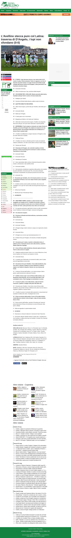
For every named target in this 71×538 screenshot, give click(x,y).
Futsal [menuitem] (65, 10)
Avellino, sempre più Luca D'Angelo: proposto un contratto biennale (32, 498)
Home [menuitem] (2, 10)
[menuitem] (69, 10)
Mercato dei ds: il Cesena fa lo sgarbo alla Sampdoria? (29, 508)
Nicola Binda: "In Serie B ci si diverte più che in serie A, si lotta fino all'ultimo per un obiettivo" (38, 495)
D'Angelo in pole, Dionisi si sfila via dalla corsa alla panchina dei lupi (23, 410)
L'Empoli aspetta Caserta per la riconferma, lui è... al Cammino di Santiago (34, 516)
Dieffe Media (37, 533)
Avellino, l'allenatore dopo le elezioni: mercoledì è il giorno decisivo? (32, 430)
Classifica (4, 173)
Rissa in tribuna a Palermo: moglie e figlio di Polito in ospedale (31, 488)
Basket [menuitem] (46, 10)
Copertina (19, 354)
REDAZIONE (29, 531)
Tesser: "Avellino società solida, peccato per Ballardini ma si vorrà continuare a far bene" (37, 521)
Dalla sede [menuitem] (22, 10)
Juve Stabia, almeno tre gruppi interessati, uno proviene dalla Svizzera (33, 478)
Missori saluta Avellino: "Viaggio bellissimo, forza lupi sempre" (31, 452)
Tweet (24, 363)
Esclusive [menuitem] (15, 10)
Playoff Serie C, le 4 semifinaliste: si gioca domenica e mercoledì (31, 486)
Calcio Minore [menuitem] (58, 10)
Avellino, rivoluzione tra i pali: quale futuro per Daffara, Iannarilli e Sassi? (33, 435)
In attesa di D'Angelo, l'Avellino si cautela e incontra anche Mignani (32, 471)
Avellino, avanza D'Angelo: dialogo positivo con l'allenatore (41, 410)
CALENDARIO (35, 531)
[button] (6, 110)
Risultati (6, 112)
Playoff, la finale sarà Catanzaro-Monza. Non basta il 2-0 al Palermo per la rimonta (36, 493)
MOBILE (45, 531)
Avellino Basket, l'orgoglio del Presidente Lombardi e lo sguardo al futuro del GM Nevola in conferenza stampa (42, 447)
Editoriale (51, 35)
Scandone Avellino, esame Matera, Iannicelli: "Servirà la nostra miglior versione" (35, 432)
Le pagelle (51, 106)
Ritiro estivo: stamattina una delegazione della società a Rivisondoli (32, 523)
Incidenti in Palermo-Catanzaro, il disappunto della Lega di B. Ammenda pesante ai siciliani (38, 465)
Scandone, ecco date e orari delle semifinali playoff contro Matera (32, 455)
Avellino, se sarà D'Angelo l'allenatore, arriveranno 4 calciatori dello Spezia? (34, 475)
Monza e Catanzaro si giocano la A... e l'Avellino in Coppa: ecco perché (33, 476)
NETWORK (23, 531)
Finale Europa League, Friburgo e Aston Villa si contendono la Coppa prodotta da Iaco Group (38, 499)
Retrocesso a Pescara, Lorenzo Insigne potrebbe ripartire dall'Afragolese (33, 467)
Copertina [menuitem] (8, 10)
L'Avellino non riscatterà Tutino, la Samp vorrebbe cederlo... (30, 518)
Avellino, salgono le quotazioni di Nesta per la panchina (22, 389)
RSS (49, 531)
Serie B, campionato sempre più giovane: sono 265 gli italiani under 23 (33, 481)
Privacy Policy (40, 528)
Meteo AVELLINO (6, 157)
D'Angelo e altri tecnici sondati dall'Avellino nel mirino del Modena (32, 438)
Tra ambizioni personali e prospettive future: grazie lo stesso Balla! (62, 39)
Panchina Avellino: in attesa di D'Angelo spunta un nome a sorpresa (32, 458)
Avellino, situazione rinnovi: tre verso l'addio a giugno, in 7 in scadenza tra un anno (36, 470)
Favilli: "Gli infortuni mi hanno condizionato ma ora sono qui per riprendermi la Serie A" (37, 457)
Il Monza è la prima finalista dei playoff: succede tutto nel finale (31, 514)
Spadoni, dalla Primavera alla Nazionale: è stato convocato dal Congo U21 (34, 480)
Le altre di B (52, 128)
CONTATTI (41, 531)
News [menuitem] (51, 10)
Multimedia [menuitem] (40, 10)
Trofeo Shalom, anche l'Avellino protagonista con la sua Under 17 (32, 473)
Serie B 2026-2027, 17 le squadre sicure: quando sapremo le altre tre (32, 437)
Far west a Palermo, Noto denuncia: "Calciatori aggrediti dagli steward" (33, 485)
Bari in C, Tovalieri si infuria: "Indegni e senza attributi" (29, 433)
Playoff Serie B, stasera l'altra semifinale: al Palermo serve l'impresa (32, 506)
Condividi (17, 363)
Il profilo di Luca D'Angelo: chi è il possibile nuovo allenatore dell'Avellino (33, 496)
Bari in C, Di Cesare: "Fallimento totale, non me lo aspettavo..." (31, 440)
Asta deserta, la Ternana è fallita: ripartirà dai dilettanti (29, 468)
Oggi (50, 85)
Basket (50, 117)
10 (2, 107)
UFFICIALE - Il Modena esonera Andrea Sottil (27, 450)
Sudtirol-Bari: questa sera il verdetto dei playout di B (28, 460)
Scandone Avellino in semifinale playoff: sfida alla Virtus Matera (31, 483)
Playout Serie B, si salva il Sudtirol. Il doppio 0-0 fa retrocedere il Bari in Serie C (35, 445)
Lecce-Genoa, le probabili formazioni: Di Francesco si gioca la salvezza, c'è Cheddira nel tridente (57, 185)
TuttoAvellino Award (54, 139)
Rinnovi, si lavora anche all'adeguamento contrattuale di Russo (31, 453)
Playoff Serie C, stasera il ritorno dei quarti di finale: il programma (31, 504)
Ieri (52, 85)
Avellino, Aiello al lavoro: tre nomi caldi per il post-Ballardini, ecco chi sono (41, 415)
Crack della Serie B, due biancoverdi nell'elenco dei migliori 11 (31, 503)
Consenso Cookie (32, 528)
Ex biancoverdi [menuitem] (31, 10)
